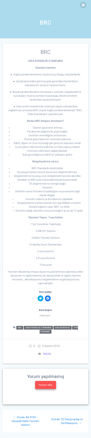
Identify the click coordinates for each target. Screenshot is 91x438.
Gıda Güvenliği (62, 328)
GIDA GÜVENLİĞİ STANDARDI (38, 328)
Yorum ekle (45, 385)
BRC (20, 328)
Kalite (47, 353)
